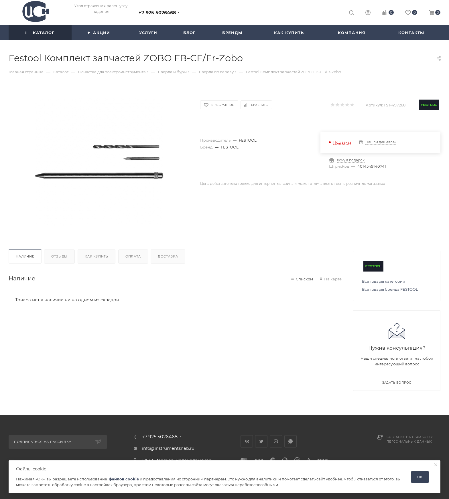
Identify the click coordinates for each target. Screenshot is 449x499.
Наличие (25, 256)
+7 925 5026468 (157, 12)
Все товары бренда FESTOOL (390, 289)
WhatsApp (290, 441)
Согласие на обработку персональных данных (410, 439)
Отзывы (59, 256)
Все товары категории (383, 281)
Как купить (96, 256)
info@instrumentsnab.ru (168, 448)
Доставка (168, 256)
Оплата (133, 256)
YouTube (276, 441)
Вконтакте (247, 441)
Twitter (261, 441)
